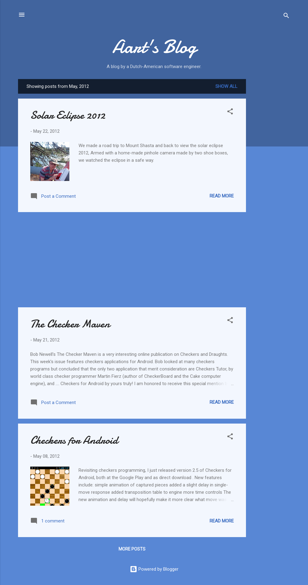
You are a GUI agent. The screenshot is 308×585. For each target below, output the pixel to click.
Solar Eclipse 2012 (67, 115)
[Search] (286, 16)
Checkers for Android (74, 440)
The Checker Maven (70, 323)
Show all (226, 86)
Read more (222, 196)
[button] (230, 112)
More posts (132, 549)
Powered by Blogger (154, 569)
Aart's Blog (154, 47)
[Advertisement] (270, 170)
